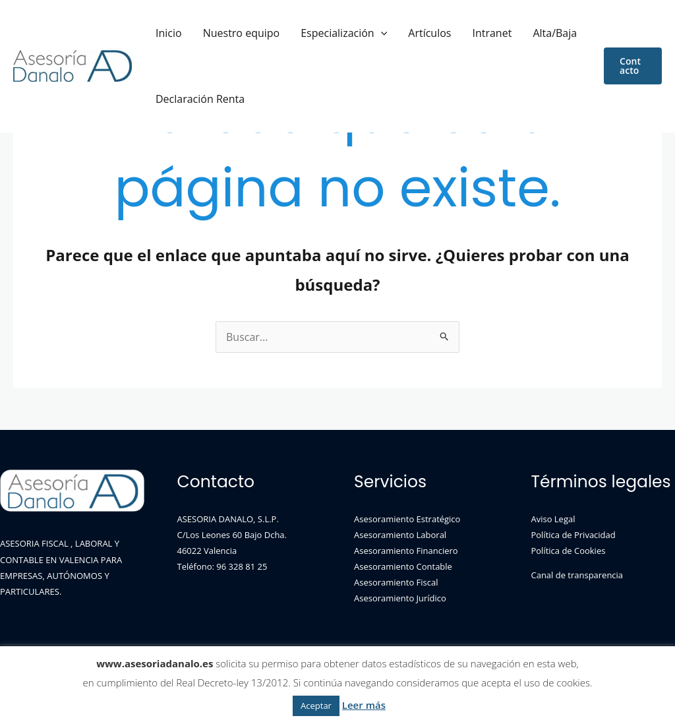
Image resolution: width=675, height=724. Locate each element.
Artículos (392, 33)
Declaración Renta (194, 99)
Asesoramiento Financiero (406, 551)
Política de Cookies (568, 551)
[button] (629, 65)
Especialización (317, 33)
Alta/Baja (497, 33)
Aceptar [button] (316, 705)
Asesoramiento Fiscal (396, 582)
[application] (354, 33)
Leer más (364, 704)
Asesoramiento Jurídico (400, 598)
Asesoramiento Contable (403, 566)
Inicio (163, 33)
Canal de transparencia (577, 575)
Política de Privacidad (573, 535)
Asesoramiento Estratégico (407, 519)
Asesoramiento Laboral (400, 535)
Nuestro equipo (225, 33)
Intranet (444, 33)
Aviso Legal (553, 519)
